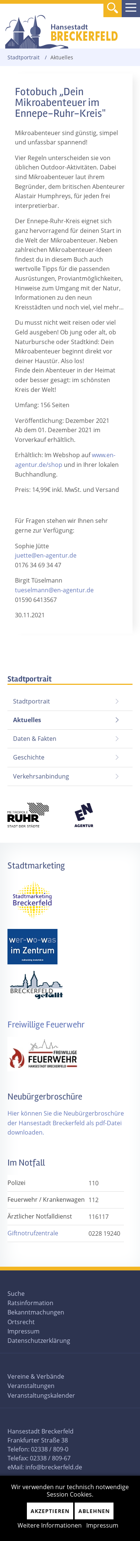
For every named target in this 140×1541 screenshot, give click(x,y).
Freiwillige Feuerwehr (46, 1024)
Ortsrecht (21, 1322)
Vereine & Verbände (35, 1376)
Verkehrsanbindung (41, 776)
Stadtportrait (23, 57)
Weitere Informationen (50, 1525)
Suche (16, 1293)
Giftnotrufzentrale (32, 1233)
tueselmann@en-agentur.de (54, 590)
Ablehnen (94, 1511)
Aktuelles (24, 717)
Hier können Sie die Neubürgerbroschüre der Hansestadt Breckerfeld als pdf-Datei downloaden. (65, 1122)
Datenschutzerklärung (38, 1340)
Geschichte (28, 757)
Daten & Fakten (34, 738)
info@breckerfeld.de (53, 1467)
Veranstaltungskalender (41, 1395)
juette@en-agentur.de (46, 555)
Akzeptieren (50, 1511)
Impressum (23, 1331)
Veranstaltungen (31, 1386)
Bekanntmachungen (35, 1312)
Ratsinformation (30, 1303)
